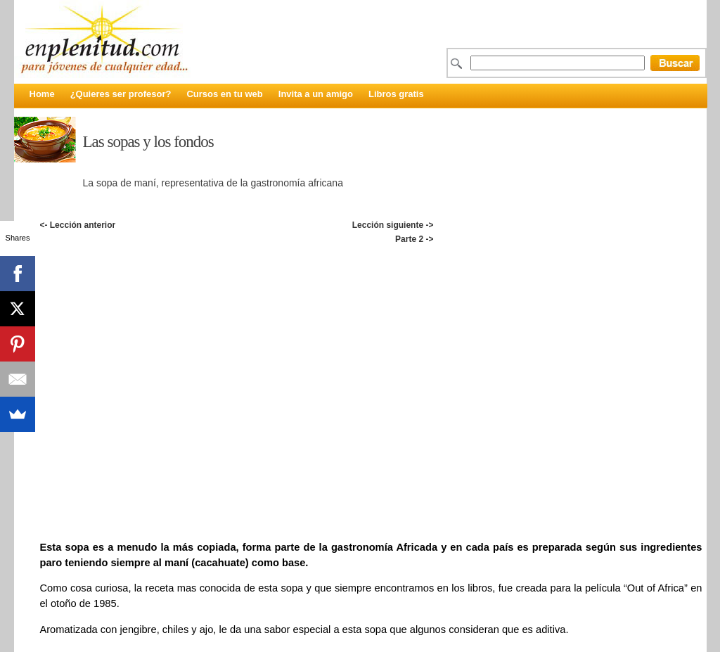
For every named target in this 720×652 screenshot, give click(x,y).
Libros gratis (396, 94)
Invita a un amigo (315, 94)
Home (42, 94)
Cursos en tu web (224, 94)
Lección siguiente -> (393, 225)
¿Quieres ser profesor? (121, 94)
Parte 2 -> (414, 239)
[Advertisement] (370, 261)
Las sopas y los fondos (148, 142)
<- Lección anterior (77, 225)
